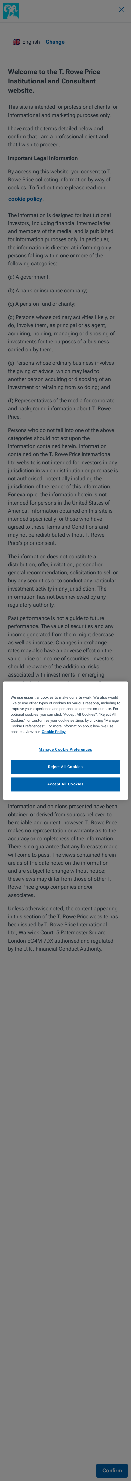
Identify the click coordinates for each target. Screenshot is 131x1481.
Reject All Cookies (65, 766)
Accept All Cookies (65, 784)
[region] (65, 740)
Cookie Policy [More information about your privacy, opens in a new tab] (54, 731)
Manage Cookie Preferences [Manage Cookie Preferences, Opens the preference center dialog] (65, 749)
